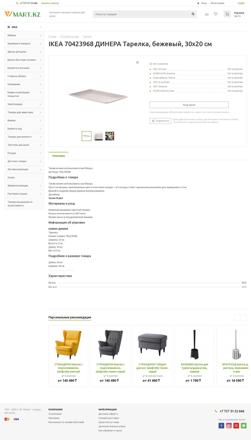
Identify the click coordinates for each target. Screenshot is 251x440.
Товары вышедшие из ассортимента (20, 204)
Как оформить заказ (110, 430)
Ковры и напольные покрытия (19, 94)
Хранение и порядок (19, 43)
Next (243, 317)
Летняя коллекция (18, 169)
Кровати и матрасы (19, 68)
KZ (239, 3)
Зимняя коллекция (18, 185)
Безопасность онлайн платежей (66, 422)
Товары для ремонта (19, 136)
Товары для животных (20, 112)
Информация (108, 409)
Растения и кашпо (18, 193)
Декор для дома (17, 51)
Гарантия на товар (109, 422)
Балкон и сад (15, 128)
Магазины (54, 418)
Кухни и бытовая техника (22, 59)
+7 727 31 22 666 (28, 3)
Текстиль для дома (18, 145)
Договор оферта (108, 413)
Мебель (12, 35)
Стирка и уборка (17, 76)
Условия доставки (109, 418)
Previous (237, 317)
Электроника (15, 104)
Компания (55, 409)
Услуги (11, 177)
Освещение (14, 84)
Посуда (12, 153)
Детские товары (17, 161)
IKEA (14, 27)
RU (243, 3)
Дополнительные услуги (112, 426)
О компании (55, 413)
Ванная (11, 120)
